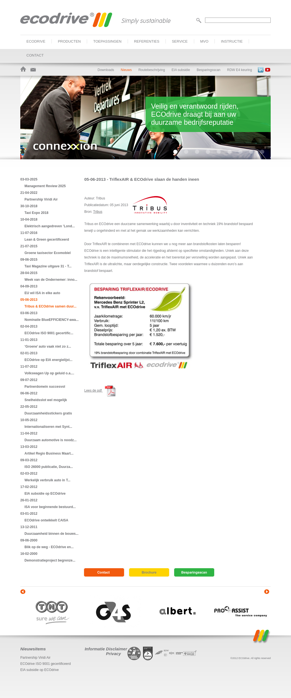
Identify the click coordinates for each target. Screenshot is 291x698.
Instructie (232, 41)
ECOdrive (35, 41)
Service (180, 41)
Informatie (95, 648)
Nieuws (126, 70)
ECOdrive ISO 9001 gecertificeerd (45, 664)
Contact (35, 55)
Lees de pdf (101, 390)
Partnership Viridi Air (35, 658)
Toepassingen (107, 41)
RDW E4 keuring (239, 70)
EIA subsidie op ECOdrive (39, 670)
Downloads (106, 70)
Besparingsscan (208, 70)
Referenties (146, 41)
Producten (69, 41)
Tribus (97, 212)
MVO (204, 41)
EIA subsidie (181, 70)
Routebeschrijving (151, 70)
